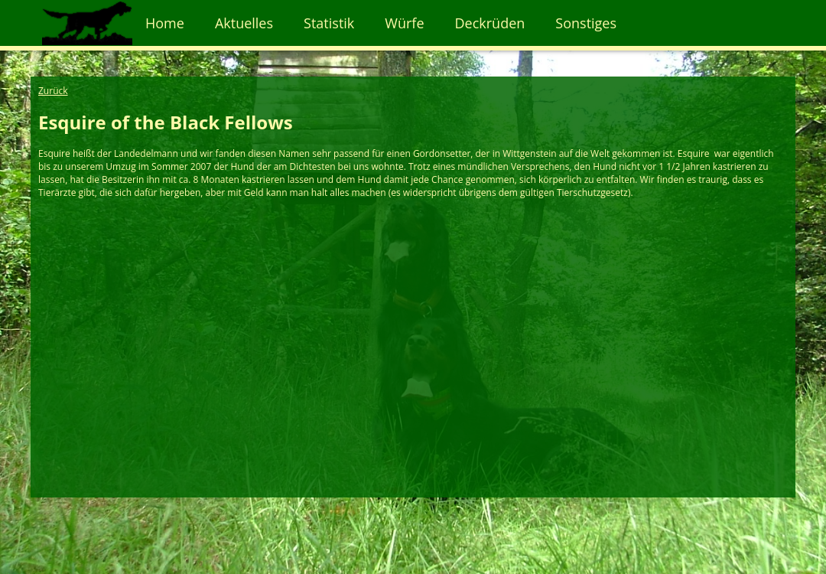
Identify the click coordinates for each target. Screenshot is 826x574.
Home (164, 23)
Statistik (329, 23)
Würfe (404, 23)
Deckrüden (490, 23)
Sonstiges (585, 23)
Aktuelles (244, 23)
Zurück (53, 90)
